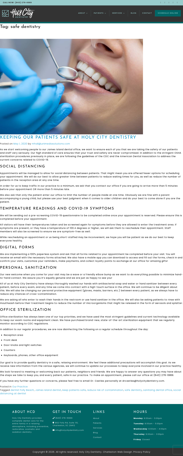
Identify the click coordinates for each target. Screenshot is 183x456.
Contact (147, 13)
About (83, 13)
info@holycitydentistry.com (68, 430)
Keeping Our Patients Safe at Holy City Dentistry (68, 137)
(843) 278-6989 (62, 418)
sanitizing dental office (157, 390)
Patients (100, 13)
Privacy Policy (141, 452)
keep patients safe (74, 390)
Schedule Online (168, 13)
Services (118, 13)
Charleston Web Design (117, 452)
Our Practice (20, 386)
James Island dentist (48, 390)
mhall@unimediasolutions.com (51, 143)
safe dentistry (133, 390)
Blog (134, 13)
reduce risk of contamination (105, 390)
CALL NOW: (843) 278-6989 (17, 2)
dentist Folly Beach (22, 390)
